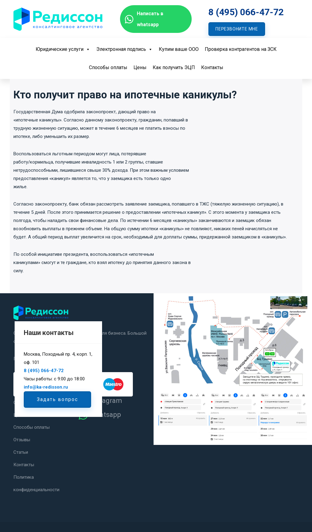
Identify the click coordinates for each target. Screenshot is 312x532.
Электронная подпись (124, 49)
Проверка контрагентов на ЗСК (241, 49)
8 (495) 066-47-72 (246, 12)
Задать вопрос (57, 399)
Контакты (212, 67)
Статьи (20, 451)
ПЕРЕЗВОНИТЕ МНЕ (236, 28)
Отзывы (21, 439)
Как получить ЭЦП (174, 67)
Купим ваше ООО (179, 49)
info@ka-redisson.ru (46, 387)
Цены (140, 67)
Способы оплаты (108, 67)
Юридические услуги (63, 49)
